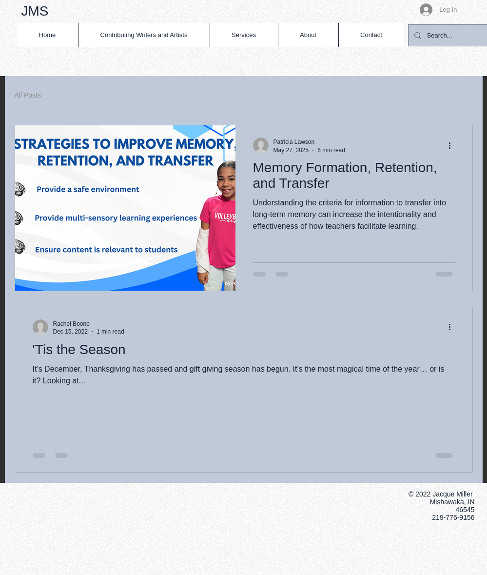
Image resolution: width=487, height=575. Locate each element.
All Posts (28, 95)
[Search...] (449, 35)
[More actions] (453, 145)
